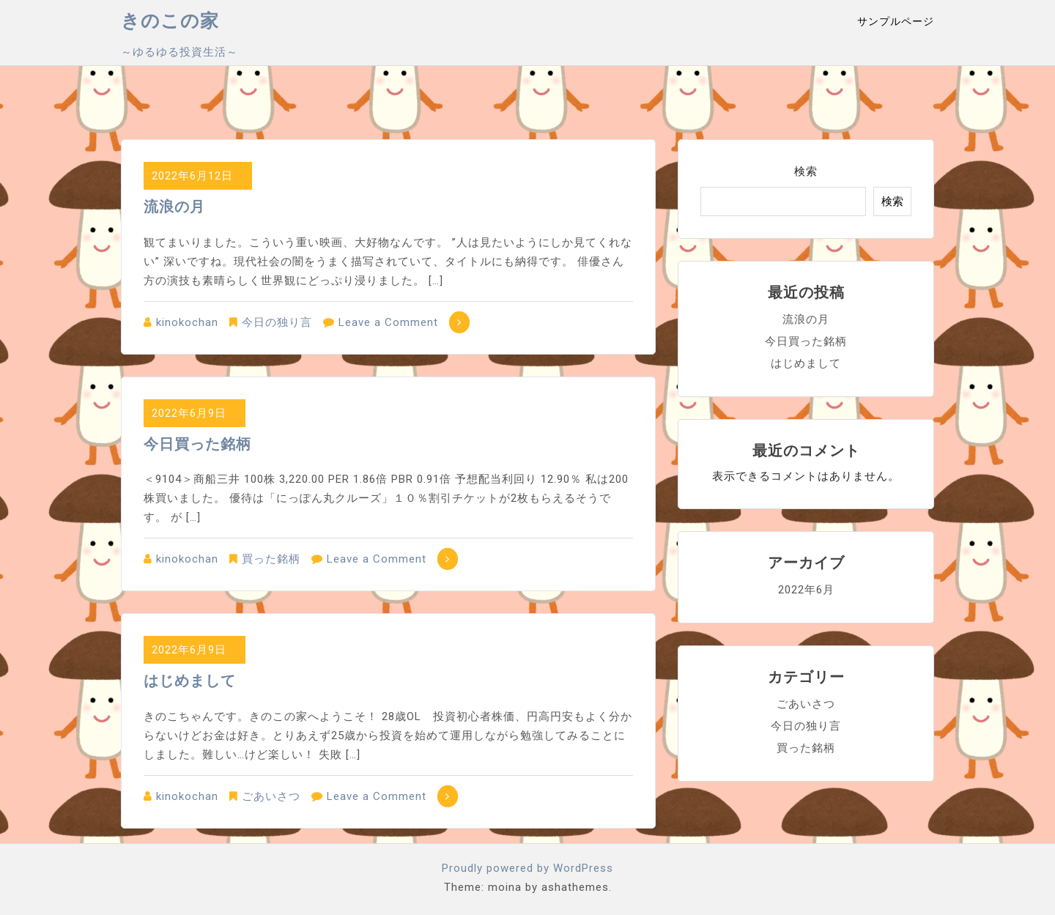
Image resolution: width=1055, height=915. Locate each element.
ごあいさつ (271, 796)
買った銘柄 (271, 559)
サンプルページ (895, 21)
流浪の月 (174, 206)
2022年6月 (806, 589)
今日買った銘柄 (197, 444)
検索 (806, 171)
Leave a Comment (388, 322)
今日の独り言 (277, 322)
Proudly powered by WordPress (527, 868)
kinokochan (187, 322)
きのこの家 (170, 21)
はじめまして (190, 680)
